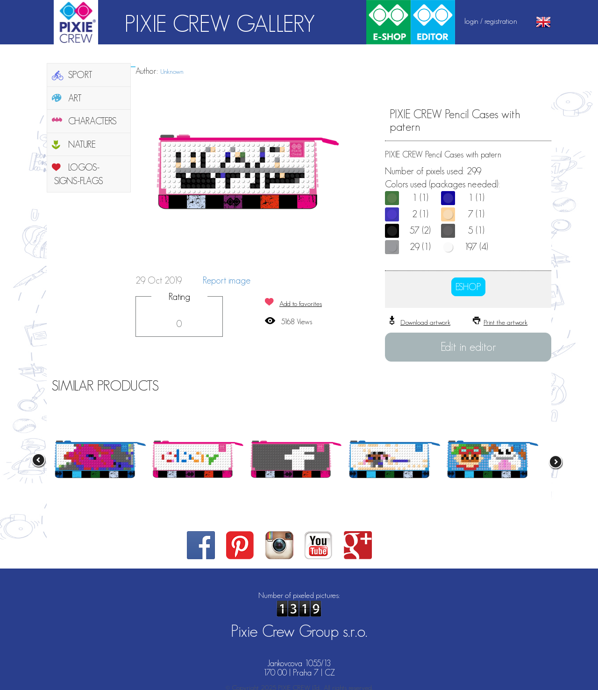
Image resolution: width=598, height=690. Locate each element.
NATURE (82, 144)
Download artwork (425, 322)
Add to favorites (300, 303)
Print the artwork (505, 322)
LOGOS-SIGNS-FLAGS (78, 174)
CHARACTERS (92, 121)
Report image (226, 280)
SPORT (80, 75)
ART (75, 98)
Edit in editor (468, 346)
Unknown (172, 71)
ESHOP (468, 287)
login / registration (490, 21)
